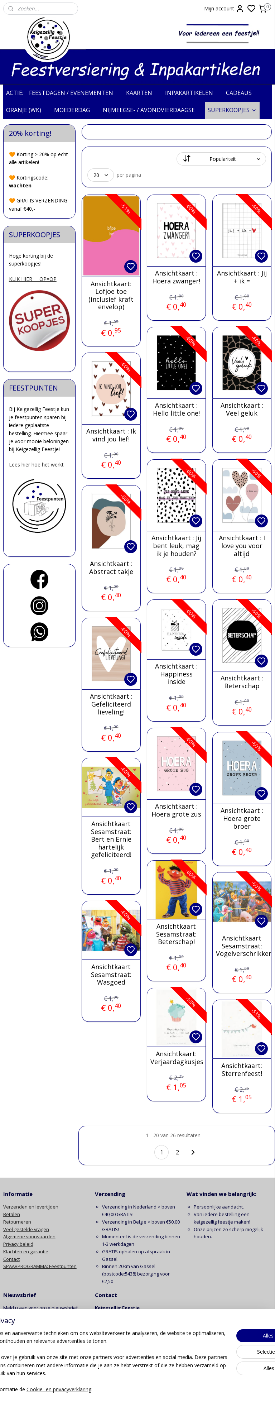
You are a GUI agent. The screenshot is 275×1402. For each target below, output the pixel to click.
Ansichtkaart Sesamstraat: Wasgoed (111, 974)
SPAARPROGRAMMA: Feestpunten (40, 1266)
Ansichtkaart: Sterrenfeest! (242, 1069)
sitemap (166, 1389)
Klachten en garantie (25, 1251)
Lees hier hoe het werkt (36, 464)
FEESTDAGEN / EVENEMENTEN (74, 93)
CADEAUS (242, 93)
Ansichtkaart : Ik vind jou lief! (111, 435)
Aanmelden (22, 1324)
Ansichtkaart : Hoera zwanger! (177, 277)
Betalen (11, 1214)
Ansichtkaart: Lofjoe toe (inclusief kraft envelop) (111, 295)
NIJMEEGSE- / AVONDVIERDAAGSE (152, 110)
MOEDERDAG (75, 110)
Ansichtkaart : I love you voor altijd (242, 546)
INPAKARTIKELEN (192, 93)
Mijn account (224, 8)
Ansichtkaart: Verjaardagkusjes (176, 1058)
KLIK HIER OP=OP (33, 279)
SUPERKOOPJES (232, 110)
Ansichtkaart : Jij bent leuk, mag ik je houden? (176, 546)
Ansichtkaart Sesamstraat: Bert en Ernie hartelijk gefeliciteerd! (111, 839)
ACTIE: (14, 93)
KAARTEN (142, 93)
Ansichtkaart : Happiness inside (176, 674)
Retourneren (17, 1222)
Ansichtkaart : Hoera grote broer (242, 818)
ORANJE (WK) (27, 110)
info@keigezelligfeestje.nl (123, 1338)
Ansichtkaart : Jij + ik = (242, 277)
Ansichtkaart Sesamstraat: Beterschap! (176, 934)
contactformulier (134, 1345)
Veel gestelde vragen (26, 1229)
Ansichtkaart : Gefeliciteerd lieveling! (111, 704)
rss (181, 1389)
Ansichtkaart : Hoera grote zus (176, 810)
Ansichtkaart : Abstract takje (111, 567)
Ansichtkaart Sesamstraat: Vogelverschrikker (242, 946)
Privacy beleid (18, 1244)
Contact (11, 1259)
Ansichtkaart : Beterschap (242, 682)
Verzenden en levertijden (30, 1207)
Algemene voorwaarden (29, 1236)
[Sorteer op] (221, 159)
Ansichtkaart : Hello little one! (176, 409)
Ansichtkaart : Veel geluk (242, 409)
